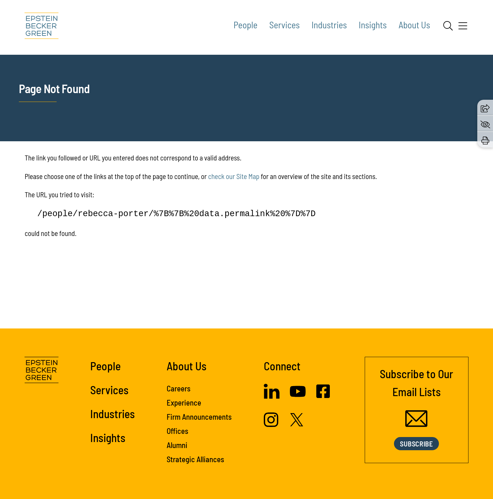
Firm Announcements (199, 416)
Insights (373, 24)
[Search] (448, 26)
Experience (184, 402)
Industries (329, 24)
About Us (414, 24)
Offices (177, 430)
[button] (485, 108)
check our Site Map (233, 176)
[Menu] (462, 28)
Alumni (177, 445)
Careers (179, 388)
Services (284, 24)
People (246, 24)
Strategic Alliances (195, 459)
